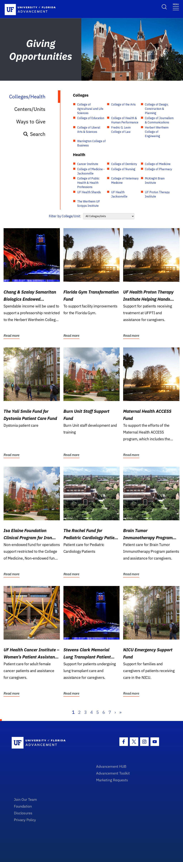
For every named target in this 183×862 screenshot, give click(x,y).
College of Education (90, 118)
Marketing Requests (112, 780)
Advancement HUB (111, 766)
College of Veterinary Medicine (125, 180)
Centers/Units (29, 109)
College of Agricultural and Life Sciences (90, 109)
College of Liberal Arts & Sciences (88, 130)
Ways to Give (30, 121)
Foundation (23, 806)
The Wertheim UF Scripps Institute (88, 203)
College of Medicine (157, 164)
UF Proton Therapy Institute (157, 194)
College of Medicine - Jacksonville (91, 171)
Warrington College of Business (91, 143)
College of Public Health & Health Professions (88, 183)
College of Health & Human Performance (124, 120)
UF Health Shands (89, 192)
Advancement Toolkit (113, 773)
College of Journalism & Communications (159, 120)
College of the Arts (123, 104)
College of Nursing (123, 169)
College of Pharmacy (158, 169)
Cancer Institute (87, 164)
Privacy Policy (25, 819)
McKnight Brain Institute (155, 180)
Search (34, 134)
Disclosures (23, 813)
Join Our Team (25, 799)
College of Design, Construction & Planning (156, 109)
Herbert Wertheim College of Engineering (157, 132)
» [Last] (120, 712)
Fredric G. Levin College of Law (121, 130)
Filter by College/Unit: (65, 216)
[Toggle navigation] (176, 6)
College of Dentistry (124, 164)
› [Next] (115, 712)
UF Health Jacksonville (119, 194)
